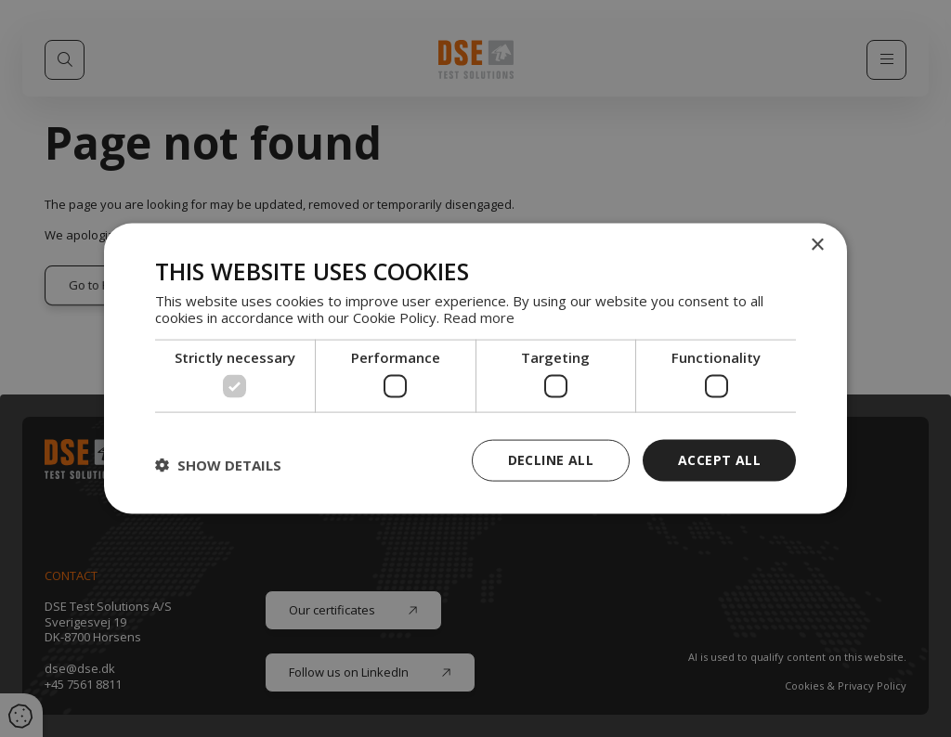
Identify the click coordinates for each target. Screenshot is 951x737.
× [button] (817, 245)
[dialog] (475, 369)
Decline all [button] (550, 460)
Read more (479, 316)
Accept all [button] (719, 460)
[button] (218, 465)
